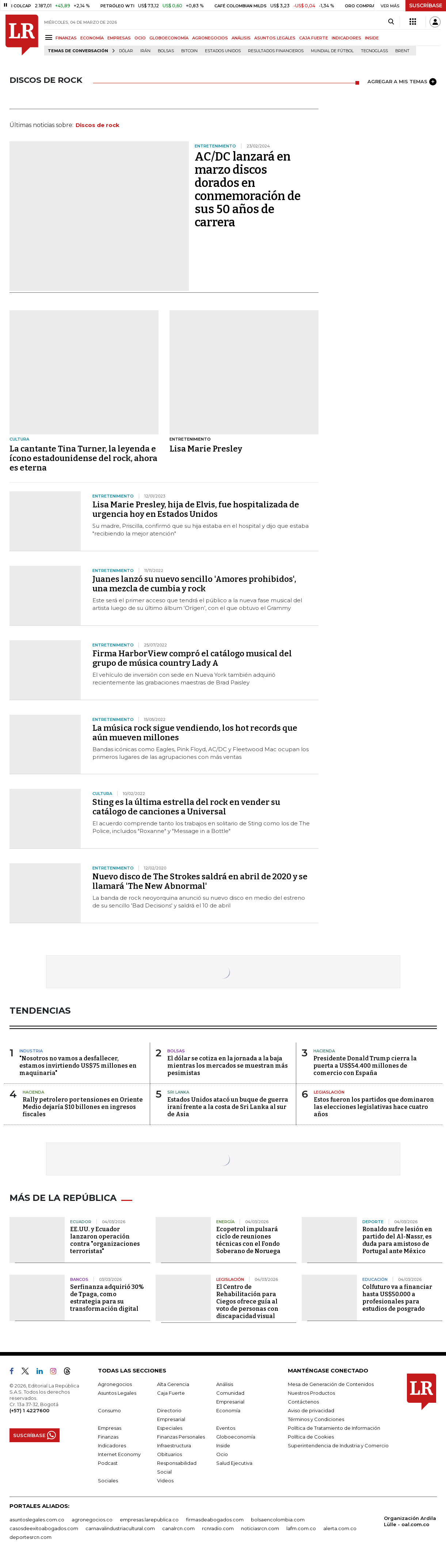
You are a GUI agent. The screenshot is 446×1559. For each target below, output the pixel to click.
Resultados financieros (276, 51)
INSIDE (372, 38)
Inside (223, 1445)
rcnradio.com (218, 1528)
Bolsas (166, 51)
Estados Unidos (223, 51)
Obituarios (169, 1454)
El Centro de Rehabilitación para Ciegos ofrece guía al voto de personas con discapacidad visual (247, 1301)
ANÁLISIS (241, 38)
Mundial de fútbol (332, 51)
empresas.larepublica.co (149, 1519)
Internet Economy (119, 1454)
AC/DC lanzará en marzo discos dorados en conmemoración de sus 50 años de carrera (248, 189)
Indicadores (112, 1445)
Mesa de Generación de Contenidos (331, 1384)
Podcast (108, 1463)
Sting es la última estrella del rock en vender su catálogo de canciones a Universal (186, 807)
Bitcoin (189, 51)
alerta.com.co (340, 1528)
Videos (165, 1480)
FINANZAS (66, 38)
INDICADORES (346, 38)
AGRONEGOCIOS (210, 38)
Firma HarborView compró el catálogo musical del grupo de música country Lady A (192, 658)
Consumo (109, 1410)
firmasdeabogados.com (215, 1519)
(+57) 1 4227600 (29, 1410)
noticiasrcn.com (260, 1528)
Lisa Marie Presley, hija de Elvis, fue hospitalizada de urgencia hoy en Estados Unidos (195, 509)
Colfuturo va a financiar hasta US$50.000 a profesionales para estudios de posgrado (397, 1297)
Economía (228, 1410)
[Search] (391, 22)
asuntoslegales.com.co (36, 1519)
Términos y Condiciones (316, 1419)
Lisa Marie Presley (205, 449)
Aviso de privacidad (311, 1410)
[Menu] (50, 37)
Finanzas (108, 1437)
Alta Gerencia (173, 1384)
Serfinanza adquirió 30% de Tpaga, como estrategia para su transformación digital (107, 1297)
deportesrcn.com (30, 1537)
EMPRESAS (119, 38)
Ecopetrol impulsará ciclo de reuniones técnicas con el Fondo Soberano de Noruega (248, 1240)
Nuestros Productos (311, 1393)
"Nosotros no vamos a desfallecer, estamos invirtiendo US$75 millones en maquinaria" (78, 1065)
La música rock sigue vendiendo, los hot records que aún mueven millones (194, 732)
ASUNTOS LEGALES (275, 38)
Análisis (224, 1384)
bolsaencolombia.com (278, 1519)
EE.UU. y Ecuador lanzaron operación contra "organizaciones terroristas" (105, 1240)
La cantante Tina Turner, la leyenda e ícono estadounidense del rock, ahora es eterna (83, 458)
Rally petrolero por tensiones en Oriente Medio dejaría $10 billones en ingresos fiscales (83, 1107)
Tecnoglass (374, 51)
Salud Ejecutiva (234, 1463)
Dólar (126, 51)
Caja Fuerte (171, 1393)
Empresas (109, 1428)
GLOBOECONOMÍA (168, 38)
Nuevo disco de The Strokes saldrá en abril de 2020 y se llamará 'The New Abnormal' (200, 881)
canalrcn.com (178, 1528)
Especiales (169, 1428)
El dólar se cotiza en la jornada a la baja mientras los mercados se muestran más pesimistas (227, 1065)
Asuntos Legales (117, 1393)
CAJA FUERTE (313, 38)
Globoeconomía (235, 1437)
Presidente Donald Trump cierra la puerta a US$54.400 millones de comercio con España (365, 1065)
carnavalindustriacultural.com (120, 1528)
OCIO (140, 38)
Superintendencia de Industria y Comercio (338, 1445)
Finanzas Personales (181, 1437)
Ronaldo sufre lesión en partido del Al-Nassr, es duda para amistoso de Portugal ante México (397, 1240)
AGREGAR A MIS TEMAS (402, 81)
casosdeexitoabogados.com (43, 1528)
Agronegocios (115, 1384)
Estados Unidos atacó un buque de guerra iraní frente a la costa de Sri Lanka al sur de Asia (227, 1107)
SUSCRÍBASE (425, 5)
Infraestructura (174, 1445)
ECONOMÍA (92, 38)
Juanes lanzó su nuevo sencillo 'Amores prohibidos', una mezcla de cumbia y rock (194, 584)
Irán (145, 51)
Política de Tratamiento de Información (334, 1428)
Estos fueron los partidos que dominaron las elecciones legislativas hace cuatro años (374, 1107)
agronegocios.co (92, 1519)
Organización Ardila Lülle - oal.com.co (410, 1521)
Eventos (225, 1428)
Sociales (108, 1480)
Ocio (222, 1454)
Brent (402, 51)
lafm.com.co (301, 1528)
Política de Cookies (311, 1437)
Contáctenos (303, 1402)
